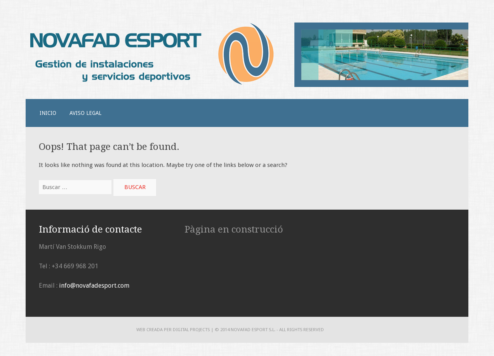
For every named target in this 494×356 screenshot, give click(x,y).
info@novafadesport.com (94, 285)
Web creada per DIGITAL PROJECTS (173, 329)
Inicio (48, 113)
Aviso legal (85, 113)
